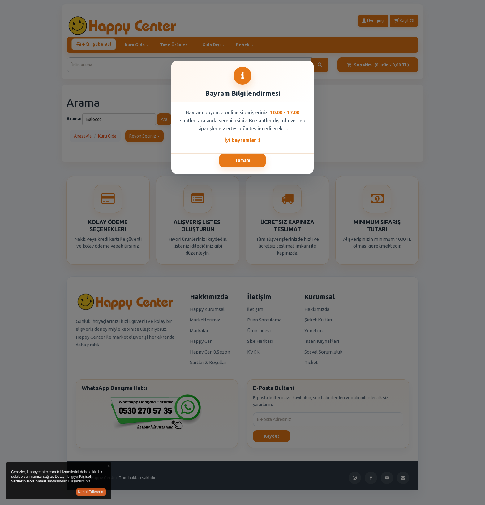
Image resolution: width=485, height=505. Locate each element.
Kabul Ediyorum (91, 492)
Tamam (242, 160)
